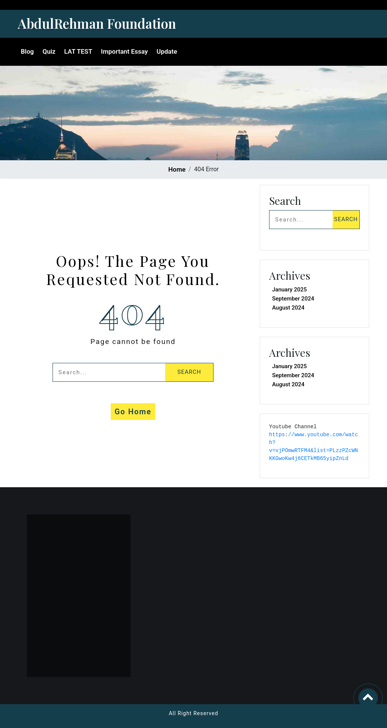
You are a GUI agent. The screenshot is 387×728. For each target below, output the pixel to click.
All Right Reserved (193, 713)
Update (166, 51)
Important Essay (124, 51)
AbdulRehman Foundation (97, 23)
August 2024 (288, 307)
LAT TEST (78, 51)
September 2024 (293, 298)
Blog (27, 51)
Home (177, 169)
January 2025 (289, 289)
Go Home (133, 411)
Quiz (49, 51)
